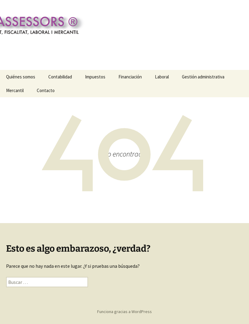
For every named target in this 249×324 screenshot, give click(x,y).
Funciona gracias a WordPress (124, 311)
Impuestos (95, 77)
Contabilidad (60, 77)
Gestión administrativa (203, 77)
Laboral (162, 77)
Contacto (46, 90)
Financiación (130, 77)
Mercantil (15, 90)
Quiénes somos (20, 77)
